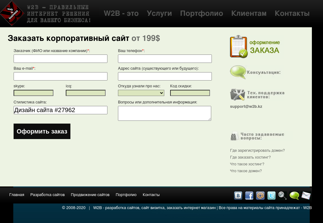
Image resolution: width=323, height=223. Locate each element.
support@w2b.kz (246, 107)
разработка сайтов (122, 208)
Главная (16, 195)
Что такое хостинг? (247, 164)
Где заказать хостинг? (250, 157)
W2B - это (121, 13)
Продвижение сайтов (90, 195)
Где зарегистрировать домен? (257, 151)
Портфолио (201, 13)
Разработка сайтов (47, 195)
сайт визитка (153, 208)
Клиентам (249, 13)
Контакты (292, 13)
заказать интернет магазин (191, 208)
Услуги (159, 13)
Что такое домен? (246, 171)
